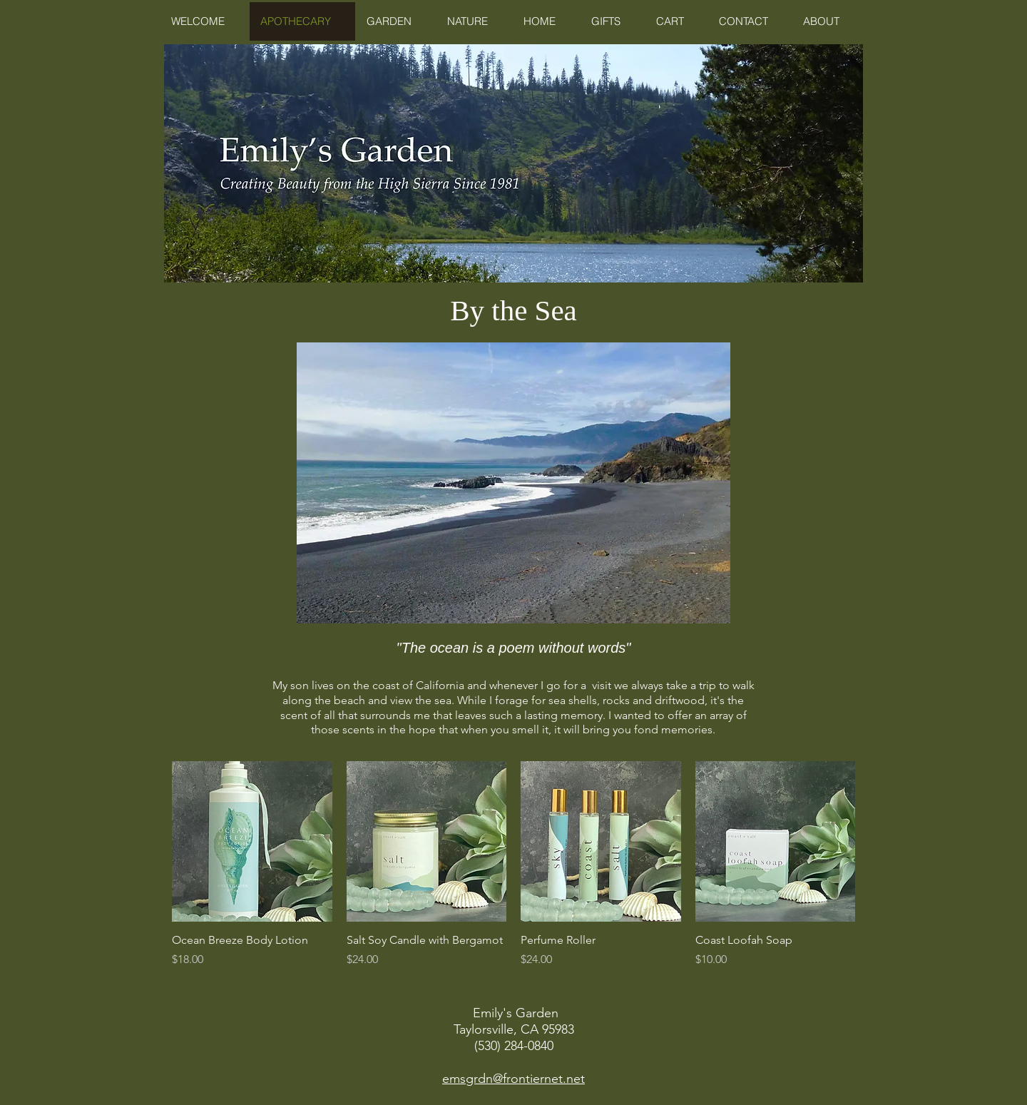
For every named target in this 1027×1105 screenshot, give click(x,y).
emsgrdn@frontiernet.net (513, 1078)
